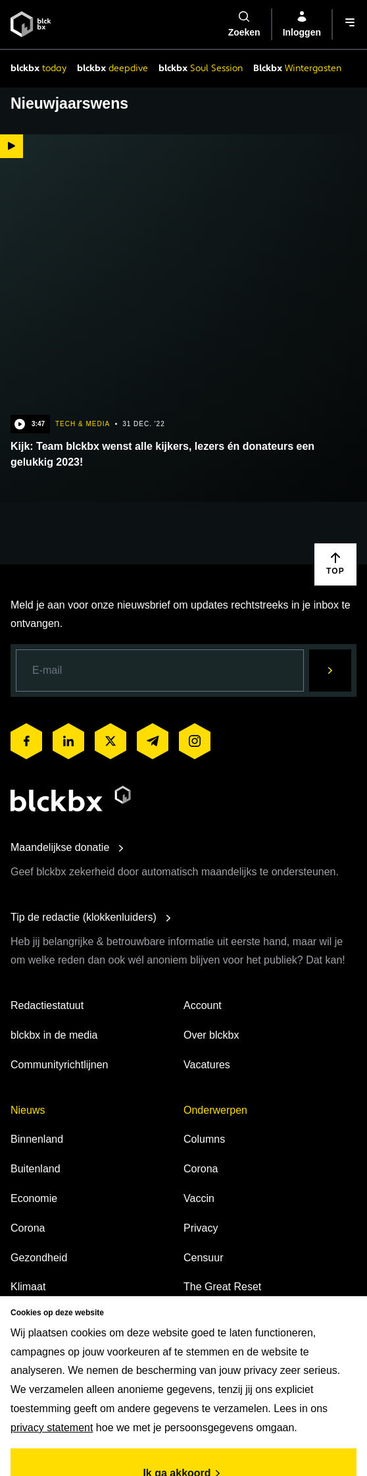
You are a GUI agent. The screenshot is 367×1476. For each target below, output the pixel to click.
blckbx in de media (54, 1035)
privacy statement (52, 1427)
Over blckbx (211, 1035)
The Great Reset (222, 1286)
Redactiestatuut (47, 1005)
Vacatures (207, 1064)
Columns (204, 1139)
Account (203, 1005)
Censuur (203, 1257)
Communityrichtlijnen (60, 1064)
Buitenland (36, 1168)
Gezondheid (39, 1257)
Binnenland (37, 1139)
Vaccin (199, 1198)
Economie (34, 1198)
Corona (28, 1228)
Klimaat (28, 1286)
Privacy (201, 1228)
